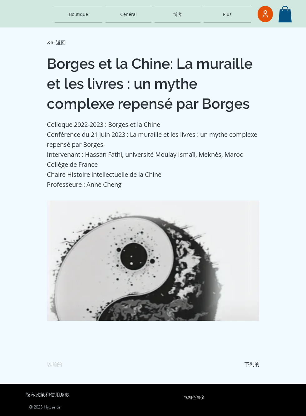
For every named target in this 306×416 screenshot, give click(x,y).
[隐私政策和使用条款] (89, 395)
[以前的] (67, 364)
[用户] (265, 14)
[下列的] (243, 364)
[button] (285, 14)
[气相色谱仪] (193, 397)
